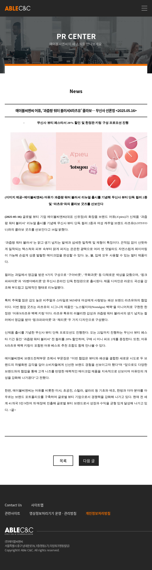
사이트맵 (37, 505)
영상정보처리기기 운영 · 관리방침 (52, 513)
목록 (63, 460)
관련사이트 (12, 513)
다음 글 (89, 460)
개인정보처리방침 (98, 513)
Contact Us (13, 505)
